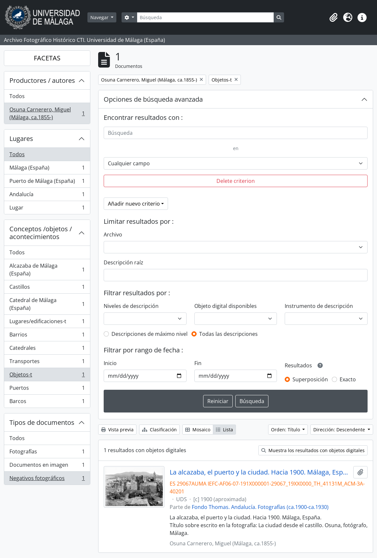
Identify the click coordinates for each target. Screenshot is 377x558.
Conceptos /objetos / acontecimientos (40, 232)
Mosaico (197, 429)
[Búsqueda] (205, 17)
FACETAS (47, 58)
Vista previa (117, 429)
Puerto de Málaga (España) (47, 182)
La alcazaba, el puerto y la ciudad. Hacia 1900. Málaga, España (260, 472)
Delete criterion (235, 180)
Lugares (21, 138)
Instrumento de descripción (319, 306)
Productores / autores (42, 80)
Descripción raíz (123, 262)
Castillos (47, 288)
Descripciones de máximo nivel (149, 333)
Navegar (100, 17)
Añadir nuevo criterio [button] (134, 203)
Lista (224, 429)
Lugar (47, 209)
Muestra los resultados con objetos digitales (313, 450)
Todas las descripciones (228, 333)
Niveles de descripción (131, 306)
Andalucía (47, 195)
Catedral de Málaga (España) (47, 304)
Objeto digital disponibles (225, 306)
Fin (198, 363)
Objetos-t (47, 376)
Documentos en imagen (47, 466)
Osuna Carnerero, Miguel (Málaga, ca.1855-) (47, 113)
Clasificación (159, 429)
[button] (333, 17)
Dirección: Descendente (339, 429)
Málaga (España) (47, 169)
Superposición (310, 379)
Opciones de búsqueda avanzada (153, 99)
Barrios (47, 336)
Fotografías (47, 453)
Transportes (47, 362)
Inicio (110, 363)
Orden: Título (286, 429)
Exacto (348, 379)
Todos (17, 96)
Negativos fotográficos (47, 479)
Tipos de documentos (41, 422)
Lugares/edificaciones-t (47, 322)
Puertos (47, 389)
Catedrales (47, 349)
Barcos (47, 402)
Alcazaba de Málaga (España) (47, 269)
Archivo (113, 234)
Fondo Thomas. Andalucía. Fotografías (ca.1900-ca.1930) (260, 507)
